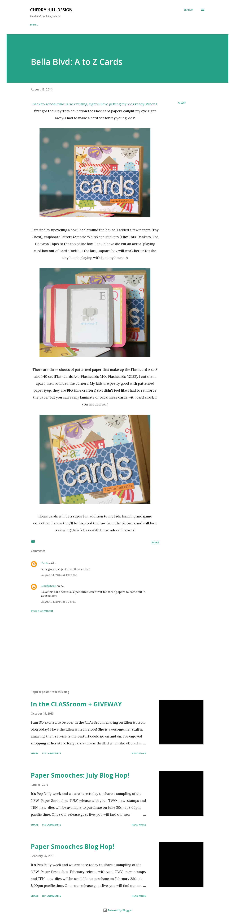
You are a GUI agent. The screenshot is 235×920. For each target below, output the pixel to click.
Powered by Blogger (117, 910)
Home (33, 24)
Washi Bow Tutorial (84, 24)
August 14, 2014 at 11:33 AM (59, 575)
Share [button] (182, 103)
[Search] (188, 10)
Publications (54, 24)
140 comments (51, 824)
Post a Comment (42, 610)
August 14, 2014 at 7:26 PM (58, 601)
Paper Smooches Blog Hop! (72, 846)
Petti (44, 563)
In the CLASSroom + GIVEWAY (76, 704)
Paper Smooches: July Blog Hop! (80, 775)
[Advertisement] (89, 646)
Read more (139, 753)
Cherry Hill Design (51, 10)
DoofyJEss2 (48, 585)
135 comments (51, 753)
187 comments (51, 895)
